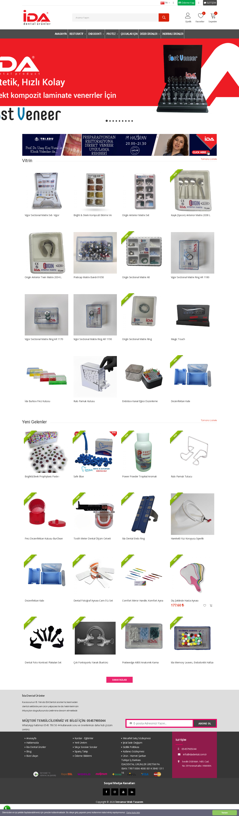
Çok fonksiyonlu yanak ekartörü (91, 674)
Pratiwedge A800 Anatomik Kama (140, 674)
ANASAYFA (61, 34)
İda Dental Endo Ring (133, 547)
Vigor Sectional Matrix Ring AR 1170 (44, 343)
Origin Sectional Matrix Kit (136, 280)
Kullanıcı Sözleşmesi (133, 763)
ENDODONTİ (96, 34)
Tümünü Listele (209, 159)
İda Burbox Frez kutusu (37, 407)
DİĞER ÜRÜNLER (150, 34)
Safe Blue (79, 484)
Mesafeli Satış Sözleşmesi (137, 750)
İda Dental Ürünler (36, 759)
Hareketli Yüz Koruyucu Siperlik (187, 547)
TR (165, 2)
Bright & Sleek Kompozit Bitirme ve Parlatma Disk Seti (93, 217)
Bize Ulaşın (32, 767)
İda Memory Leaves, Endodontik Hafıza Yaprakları (192, 674)
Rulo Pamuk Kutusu (84, 407)
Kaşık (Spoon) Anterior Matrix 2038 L (190, 216)
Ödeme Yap (186, 2)
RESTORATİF (77, 34)
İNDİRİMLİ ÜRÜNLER (172, 34)
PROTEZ (112, 34)
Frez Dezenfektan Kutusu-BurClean (44, 547)
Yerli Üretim (81, 754)
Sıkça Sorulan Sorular (86, 759)
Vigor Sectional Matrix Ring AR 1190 (93, 343)
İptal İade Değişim (132, 754)
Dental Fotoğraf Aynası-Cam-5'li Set (93, 611)
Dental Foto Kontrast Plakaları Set (43, 674)
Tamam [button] (224, 813)
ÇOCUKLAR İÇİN (129, 34)
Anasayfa (31, 750)
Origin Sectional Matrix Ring (137, 343)
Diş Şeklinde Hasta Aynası (184, 611)
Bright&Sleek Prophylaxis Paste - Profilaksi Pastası (42, 484)
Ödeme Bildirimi (83, 767)
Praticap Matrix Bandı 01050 (89, 280)
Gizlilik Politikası (131, 759)
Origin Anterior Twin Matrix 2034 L (43, 280)
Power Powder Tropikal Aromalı (139, 484)
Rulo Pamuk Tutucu (181, 484)
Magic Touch (178, 343)
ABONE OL (204, 735)
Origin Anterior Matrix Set (135, 216)
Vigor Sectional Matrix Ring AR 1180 (190, 280)
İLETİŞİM (210, 2)
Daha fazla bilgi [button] (133, 812)
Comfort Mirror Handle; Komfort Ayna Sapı (142, 611)
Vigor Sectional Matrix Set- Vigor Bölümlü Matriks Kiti (42, 217)
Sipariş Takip (81, 763)
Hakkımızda (32, 754)
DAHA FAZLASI (119, 691)
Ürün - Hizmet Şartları (134, 767)
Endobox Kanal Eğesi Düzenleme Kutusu (140, 407)
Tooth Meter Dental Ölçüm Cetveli (92, 547)
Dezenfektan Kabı (180, 407)
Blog (28, 763)
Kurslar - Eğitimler (84, 750)
